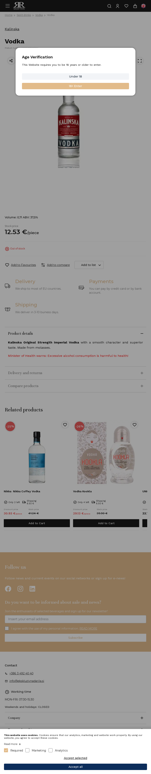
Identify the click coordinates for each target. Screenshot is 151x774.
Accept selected (75, 758)
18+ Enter (75, 86)
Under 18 (75, 76)
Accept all (76, 767)
